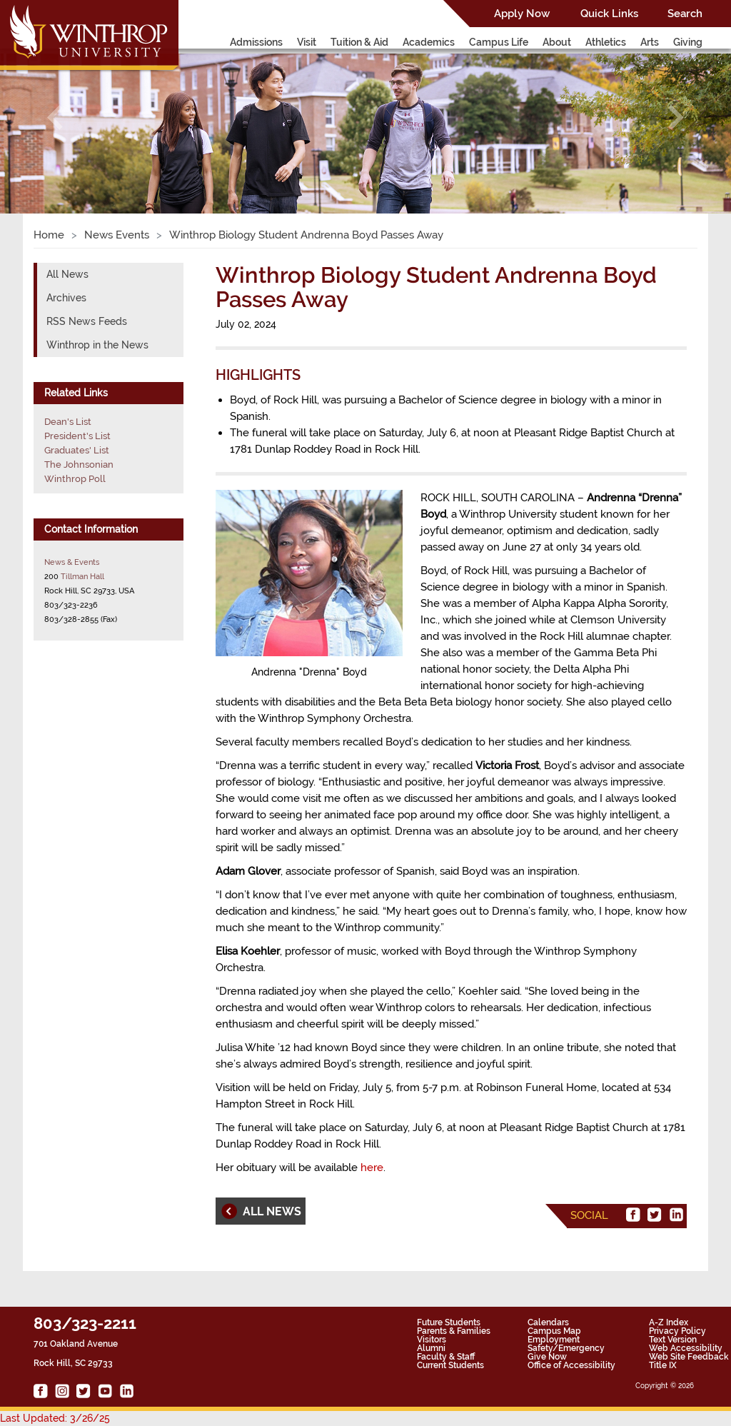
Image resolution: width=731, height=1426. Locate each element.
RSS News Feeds (86, 321)
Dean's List (67, 421)
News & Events (71, 562)
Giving (687, 42)
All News (67, 274)
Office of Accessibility (571, 1365)
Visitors (431, 1340)
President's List (77, 436)
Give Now (547, 1357)
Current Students (450, 1365)
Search (684, 13)
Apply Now (522, 13)
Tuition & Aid (359, 42)
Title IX (663, 1365)
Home (49, 235)
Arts (649, 42)
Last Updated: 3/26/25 (55, 1418)
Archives (66, 297)
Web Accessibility (685, 1348)
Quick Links (609, 13)
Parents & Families (453, 1331)
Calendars (548, 1322)
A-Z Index (668, 1322)
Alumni (431, 1348)
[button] (55, 117)
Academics (429, 42)
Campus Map (554, 1331)
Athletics (605, 42)
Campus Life (498, 42)
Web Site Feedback (689, 1357)
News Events (116, 235)
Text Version (673, 1340)
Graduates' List (76, 450)
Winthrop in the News (97, 345)
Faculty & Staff (446, 1357)
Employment (554, 1340)
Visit (306, 42)
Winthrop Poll (75, 478)
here (372, 1167)
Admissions (256, 42)
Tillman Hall (82, 576)
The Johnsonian (79, 464)
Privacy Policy (677, 1331)
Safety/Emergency (566, 1348)
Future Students (448, 1322)
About (557, 42)
